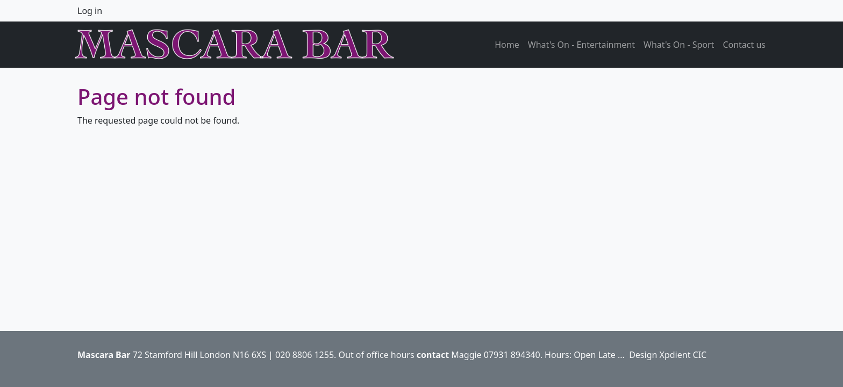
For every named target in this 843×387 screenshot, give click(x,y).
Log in (89, 11)
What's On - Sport (679, 45)
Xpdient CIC (683, 355)
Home (507, 45)
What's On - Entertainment (581, 45)
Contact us (744, 45)
